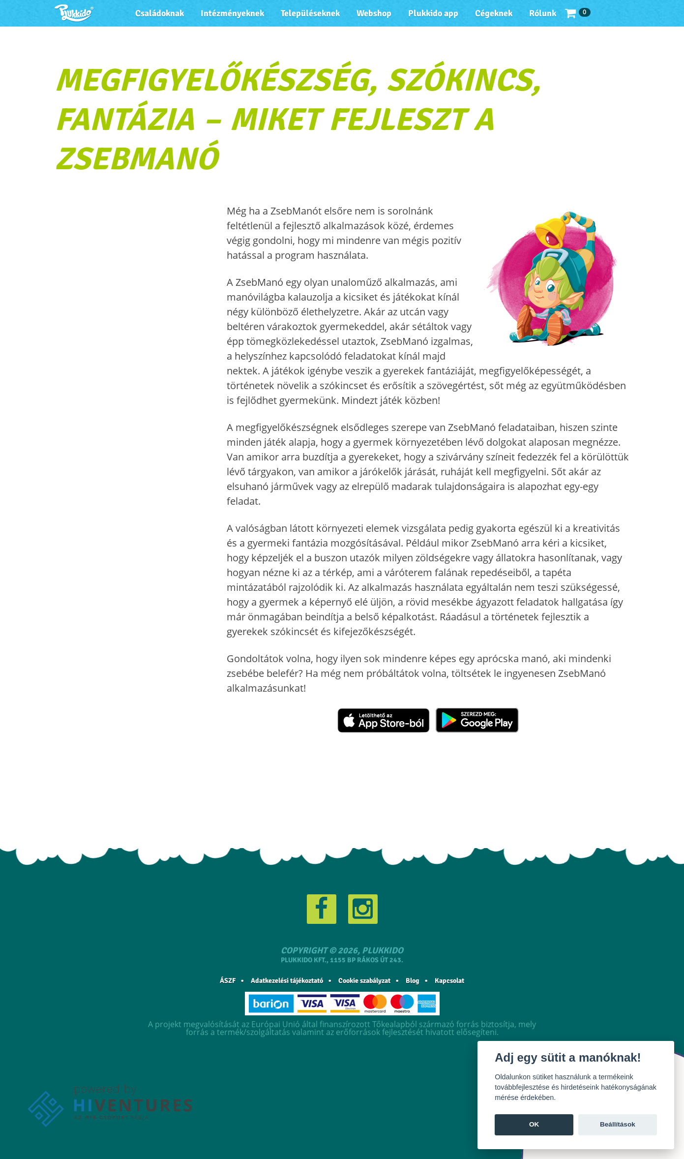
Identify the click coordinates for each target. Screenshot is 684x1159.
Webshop (374, 13)
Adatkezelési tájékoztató (287, 980)
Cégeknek (493, 13)
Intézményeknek (232, 13)
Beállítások (617, 1124)
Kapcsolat (449, 980)
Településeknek (310, 13)
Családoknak (159, 13)
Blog (412, 980)
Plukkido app (433, 13)
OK (534, 1124)
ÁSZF (228, 980)
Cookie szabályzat (364, 980)
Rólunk (542, 13)
